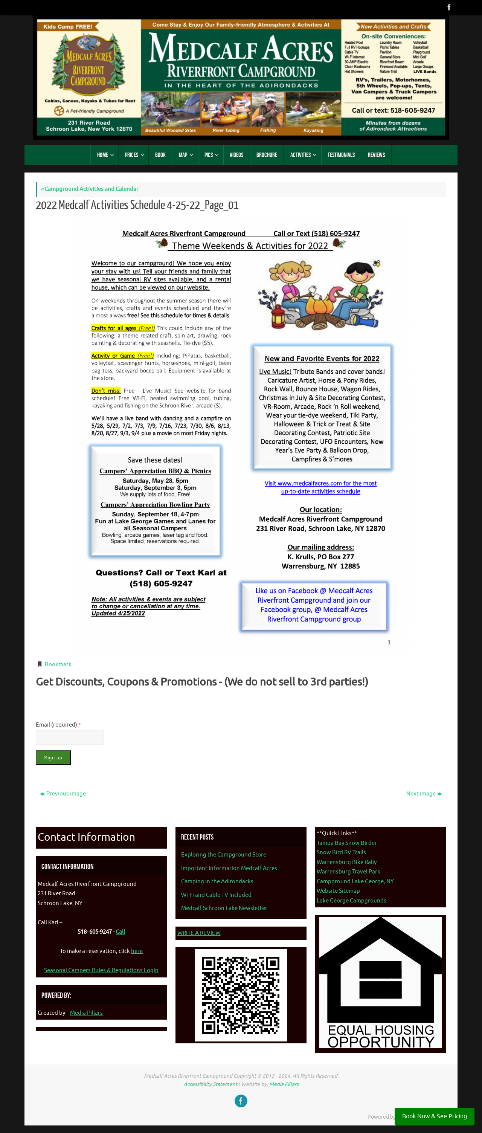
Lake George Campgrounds (351, 900)
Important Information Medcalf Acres (229, 868)
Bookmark (58, 664)
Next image (424, 793)
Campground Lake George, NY (355, 881)
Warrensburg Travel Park (348, 871)
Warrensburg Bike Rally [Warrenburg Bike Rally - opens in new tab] (347, 862)
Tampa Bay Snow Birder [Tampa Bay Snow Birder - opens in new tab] (347, 843)
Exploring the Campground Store (223, 854)
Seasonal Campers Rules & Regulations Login (101, 970)
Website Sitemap (338, 891)
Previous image (63, 793)
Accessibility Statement (210, 1084)
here (137, 951)
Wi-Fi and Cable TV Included (216, 895)
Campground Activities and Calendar (90, 189)
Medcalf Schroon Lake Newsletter (224, 908)
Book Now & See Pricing (434, 1116)
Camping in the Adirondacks (217, 881)
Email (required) (58, 724)
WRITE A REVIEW (199, 933)
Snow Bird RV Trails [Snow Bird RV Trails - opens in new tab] (341, 852)
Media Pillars (86, 1013)
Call (120, 932)
